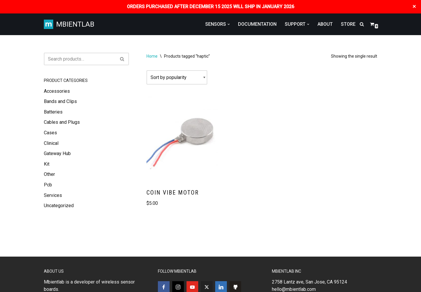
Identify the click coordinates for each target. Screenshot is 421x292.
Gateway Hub (57, 153)
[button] (228, 24)
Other (49, 174)
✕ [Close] (414, 6)
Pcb (48, 185)
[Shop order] (176, 77)
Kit (46, 164)
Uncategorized (59, 205)
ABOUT (325, 24)
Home (152, 56)
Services (53, 195)
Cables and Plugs (62, 122)
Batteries (53, 112)
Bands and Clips (60, 101)
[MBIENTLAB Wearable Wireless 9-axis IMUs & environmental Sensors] (69, 24)
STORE (348, 24)
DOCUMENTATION (257, 24)
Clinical (51, 143)
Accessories (57, 91)
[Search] (362, 24)
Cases (50, 132)
